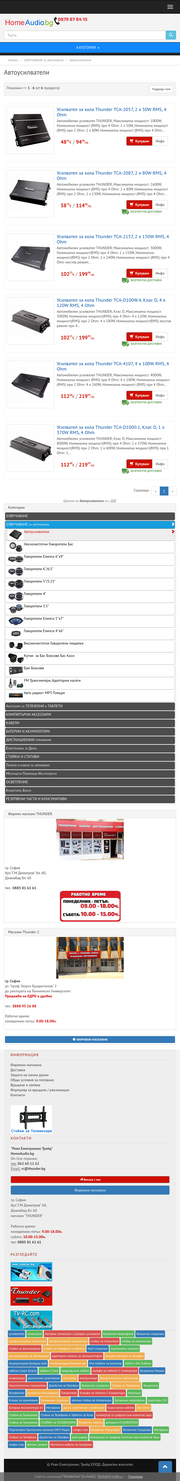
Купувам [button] (139, 141)
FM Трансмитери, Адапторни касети (44, 683)
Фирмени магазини (26, 1064)
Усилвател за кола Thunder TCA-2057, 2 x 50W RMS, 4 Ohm (111, 112)
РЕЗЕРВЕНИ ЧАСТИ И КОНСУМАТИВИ (36, 798)
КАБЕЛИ (12, 722)
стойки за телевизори (136, 1341)
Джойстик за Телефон (63, 1385)
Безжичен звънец (91, 1422)
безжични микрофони (118, 1334)
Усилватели (16, 1393)
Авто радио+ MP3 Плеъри (36, 695)
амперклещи (88, 1378)
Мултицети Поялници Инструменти (31, 773)
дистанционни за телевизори (29, 1356)
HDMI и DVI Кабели (138, 1363)
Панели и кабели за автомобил (28, 765)
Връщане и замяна (25, 1085)
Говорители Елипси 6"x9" (36, 559)
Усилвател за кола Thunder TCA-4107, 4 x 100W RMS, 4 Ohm (113, 366)
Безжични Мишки (152, 1371)
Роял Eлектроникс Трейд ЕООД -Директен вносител (92, 1464)
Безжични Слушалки (137, 1430)
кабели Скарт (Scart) (23, 1371)
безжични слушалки (150, 1334)
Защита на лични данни (30, 1075)
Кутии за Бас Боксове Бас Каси (41, 658)
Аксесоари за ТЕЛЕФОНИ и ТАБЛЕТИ (34, 706)
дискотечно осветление (44, 1378)
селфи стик (80, 1430)
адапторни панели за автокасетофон (77, 1356)
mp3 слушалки (97, 1348)
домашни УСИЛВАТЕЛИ (122, 1422)
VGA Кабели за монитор (105, 1363)
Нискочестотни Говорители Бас (40, 547)
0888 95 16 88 (24, 1006)
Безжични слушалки (55, 1400)
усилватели (16, 1334)
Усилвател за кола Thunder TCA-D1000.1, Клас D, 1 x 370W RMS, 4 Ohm (110, 429)
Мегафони (53, 1408)
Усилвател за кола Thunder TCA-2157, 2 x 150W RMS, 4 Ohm (113, 239)
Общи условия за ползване (32, 1080)
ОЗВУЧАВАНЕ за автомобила (90, 524)
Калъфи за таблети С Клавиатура (102, 1393)
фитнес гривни (37, 1444)
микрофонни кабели (75, 1371)
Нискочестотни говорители (27, 1385)
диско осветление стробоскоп (83, 1408)
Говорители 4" (27, 596)
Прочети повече (110, 1477)
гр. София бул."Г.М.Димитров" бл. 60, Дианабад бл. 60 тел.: (64, 854)
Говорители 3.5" (28, 609)
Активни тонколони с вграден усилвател (72, 1334)
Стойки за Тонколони (23, 1415)
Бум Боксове (26, 671)
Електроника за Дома (21, 748)
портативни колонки (125, 1348)
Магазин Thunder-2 (23, 932)
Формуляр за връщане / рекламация (40, 1090)
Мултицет (134, 1393)
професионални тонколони (27, 1341)
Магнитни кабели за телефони (71, 1444)
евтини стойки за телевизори (91, 1400)
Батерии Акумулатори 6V (26, 1408)
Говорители (69, 1393)
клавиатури (17, 1378)
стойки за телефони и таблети (64, 1348)
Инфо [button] (160, 141)
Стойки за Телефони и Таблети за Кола (67, 1415)
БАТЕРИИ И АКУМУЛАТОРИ (28, 731)
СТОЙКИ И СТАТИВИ (22, 756)
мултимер (69, 1378)
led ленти (143, 1408)
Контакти (18, 1095)
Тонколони (150, 1385)
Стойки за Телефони (22, 1437)
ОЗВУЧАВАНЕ (17, 515)
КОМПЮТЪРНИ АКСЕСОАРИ (28, 714)
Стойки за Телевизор (126, 1385)
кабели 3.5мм (49, 1371)
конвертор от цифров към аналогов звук (124, 1415)
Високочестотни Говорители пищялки (46, 646)
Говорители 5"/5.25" (31, 584)
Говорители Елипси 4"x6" (36, 633)
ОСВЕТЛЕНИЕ (17, 782)
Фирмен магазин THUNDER (30, 813)
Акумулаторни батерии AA (68, 1363)
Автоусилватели (91, 534)
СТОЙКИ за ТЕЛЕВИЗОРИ (58, 1422)
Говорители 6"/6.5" (31, 571)
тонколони (34, 1334)
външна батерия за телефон (124, 1356)
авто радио (79, 1437)
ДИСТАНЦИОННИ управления (28, 739)
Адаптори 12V (157, 1400)
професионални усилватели (68, 1341)
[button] (90, 1039)
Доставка (18, 1070)
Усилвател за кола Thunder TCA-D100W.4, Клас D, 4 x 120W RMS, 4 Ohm (111, 302)
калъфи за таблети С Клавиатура (114, 1371)
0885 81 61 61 (24, 888)
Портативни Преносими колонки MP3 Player (39, 1430)
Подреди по (161, 89)
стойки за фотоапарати (24, 1348)
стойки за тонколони (104, 1341)
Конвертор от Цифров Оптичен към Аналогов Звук (125, 1437)
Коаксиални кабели (120, 1408)
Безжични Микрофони (43, 1393)
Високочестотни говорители (119, 1378)
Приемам (135, 1477)
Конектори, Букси (18, 790)
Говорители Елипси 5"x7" (36, 621)
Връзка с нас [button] (90, 1179)
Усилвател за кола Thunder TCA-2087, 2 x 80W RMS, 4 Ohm (111, 175)
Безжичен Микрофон (105, 1430)
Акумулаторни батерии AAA (28, 1363)
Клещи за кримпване (23, 1400)
